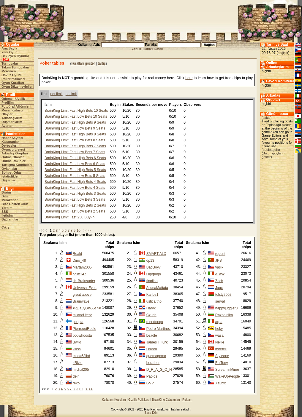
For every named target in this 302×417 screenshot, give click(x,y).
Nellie (219, 342)
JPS (218, 260)
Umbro (151, 349)
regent (220, 254)
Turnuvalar (9, 63)
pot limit (56, 94)
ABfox (219, 274)
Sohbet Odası (12, 172)
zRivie (78, 363)
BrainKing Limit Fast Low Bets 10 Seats (76, 116)
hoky (219, 329)
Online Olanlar (12, 157)
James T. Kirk (157, 342)
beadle (151, 335)
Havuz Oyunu (11, 75)
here (188, 78)
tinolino (152, 281)
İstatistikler (10, 176)
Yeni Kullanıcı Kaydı (147, 49)
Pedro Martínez (158, 329)
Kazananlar (10, 141)
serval (220, 301)
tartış (102, 63)
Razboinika (224, 315)
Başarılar (8, 180)
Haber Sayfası (12, 138)
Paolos (151, 376)
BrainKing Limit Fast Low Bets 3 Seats (75, 199)
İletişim (7, 215)
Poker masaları (13, 79)
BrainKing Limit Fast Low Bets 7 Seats (75, 152)
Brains (6, 192)
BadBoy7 (153, 267)
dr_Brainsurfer (84, 281)
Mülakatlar (9, 200)
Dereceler (8, 145)
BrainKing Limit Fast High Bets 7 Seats (75, 146)
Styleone (222, 356)
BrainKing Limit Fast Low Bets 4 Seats (75, 188)
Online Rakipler (13, 161)
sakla (267, 117)
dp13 (150, 260)
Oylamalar (9, 168)
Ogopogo (153, 274)
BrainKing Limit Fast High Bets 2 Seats (75, 205)
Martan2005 (82, 267)
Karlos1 (152, 295)
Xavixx (220, 383)
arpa (218, 322)
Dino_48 (79, 260)
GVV (150, 383)
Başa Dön (151, 412)
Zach (219, 281)
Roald (77, 254)
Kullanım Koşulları (114, 399)
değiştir (283, 53)
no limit (71, 94)
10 (78, 231)
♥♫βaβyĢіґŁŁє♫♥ (87, 308)
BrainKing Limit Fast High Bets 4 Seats (75, 182)
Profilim (7, 102)
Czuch (151, 315)
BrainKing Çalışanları (166, 399)
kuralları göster (83, 63)
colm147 (79, 274)
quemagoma (156, 356)
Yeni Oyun (9, 52)
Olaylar (6, 114)
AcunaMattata (157, 288)
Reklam (187, 399)
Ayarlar (7, 125)
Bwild (77, 342)
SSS (4, 211)
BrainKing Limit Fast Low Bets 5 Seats (75, 176)
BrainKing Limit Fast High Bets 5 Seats (75, 170)
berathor (153, 363)
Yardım (6, 208)
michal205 (81, 370)
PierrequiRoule (84, 329)
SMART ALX (156, 254)
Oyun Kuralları (12, 82)
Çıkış (5, 227)
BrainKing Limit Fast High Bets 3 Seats (75, 193)
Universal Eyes (85, 288)
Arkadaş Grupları (14, 153)
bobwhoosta (82, 335)
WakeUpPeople (227, 376)
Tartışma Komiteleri (16, 165)
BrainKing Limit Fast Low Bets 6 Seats (75, 164)
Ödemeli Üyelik (13, 98)
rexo (76, 383)
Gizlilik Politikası (139, 399)
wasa (219, 335)
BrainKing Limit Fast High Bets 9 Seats (75, 122)
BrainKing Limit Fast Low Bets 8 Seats (75, 140)
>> (88, 231)
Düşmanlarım (11, 122)
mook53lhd (81, 356)
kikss (77, 349)
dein (76, 376)
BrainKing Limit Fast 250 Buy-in (69, 217)
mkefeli (221, 349)
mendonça (154, 322)
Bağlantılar (9, 219)
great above (82, 295)
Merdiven (8, 71)
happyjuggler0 (226, 308)
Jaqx (219, 288)
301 (5, 59)
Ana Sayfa (9, 48)
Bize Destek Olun (14, 204)
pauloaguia (271, 149)
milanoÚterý (82, 315)
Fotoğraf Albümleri (16, 106)
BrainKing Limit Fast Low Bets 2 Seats (75, 211)
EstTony (221, 363)
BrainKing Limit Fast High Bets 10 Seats (76, 110)
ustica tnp (154, 301)
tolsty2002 (223, 295)
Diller (5, 196)
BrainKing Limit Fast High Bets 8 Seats (75, 134)
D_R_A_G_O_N (159, 370)
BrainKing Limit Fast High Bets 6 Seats (75, 158)
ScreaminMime (227, 370)
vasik (219, 267)
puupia (78, 322)
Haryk (151, 308)
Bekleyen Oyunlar (15, 56)
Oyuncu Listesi (13, 149)
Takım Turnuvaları (15, 67)
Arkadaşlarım (11, 118)
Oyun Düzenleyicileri (17, 86)
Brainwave (81, 301)
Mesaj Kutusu (12, 110)
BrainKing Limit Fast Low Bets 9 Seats (75, 128)
